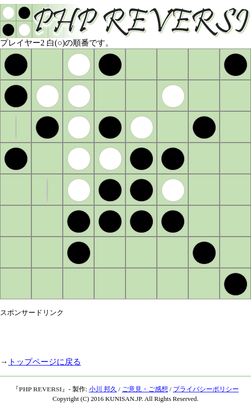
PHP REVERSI (40, 389)
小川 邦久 (103, 389)
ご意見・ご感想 (145, 389)
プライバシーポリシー (206, 389)
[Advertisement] (118, 333)
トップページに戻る (44, 361)
